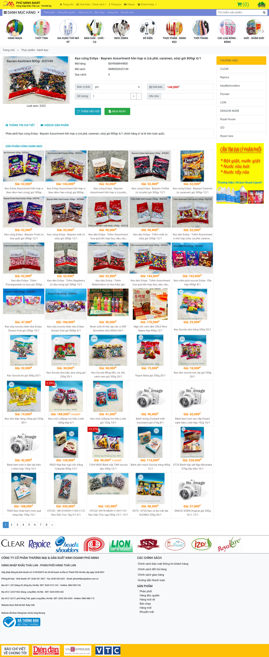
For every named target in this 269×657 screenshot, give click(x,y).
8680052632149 (118, 69)
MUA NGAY (117, 111)
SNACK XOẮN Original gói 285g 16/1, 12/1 (192, 512)
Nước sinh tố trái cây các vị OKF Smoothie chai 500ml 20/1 (108, 328)
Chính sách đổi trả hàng (152, 569)
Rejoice (224, 77)
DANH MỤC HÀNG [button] (20, 12)
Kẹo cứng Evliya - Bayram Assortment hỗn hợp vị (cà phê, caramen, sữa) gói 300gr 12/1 (108, 190)
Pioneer (224, 94)
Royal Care (226, 136)
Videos (129, 4)
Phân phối (49, 12)
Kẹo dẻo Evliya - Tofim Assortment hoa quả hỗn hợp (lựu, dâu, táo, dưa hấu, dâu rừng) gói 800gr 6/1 (150, 282)
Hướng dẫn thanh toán (151, 580)
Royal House (227, 119)
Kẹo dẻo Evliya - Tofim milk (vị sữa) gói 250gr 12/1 (150, 236)
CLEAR (224, 69)
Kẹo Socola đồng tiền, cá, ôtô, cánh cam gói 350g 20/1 (108, 374)
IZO (222, 127)
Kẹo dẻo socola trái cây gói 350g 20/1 (192, 374)
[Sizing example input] (187, 96)
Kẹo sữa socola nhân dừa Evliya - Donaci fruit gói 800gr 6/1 (66, 328)
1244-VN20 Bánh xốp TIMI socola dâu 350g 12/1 (108, 466)
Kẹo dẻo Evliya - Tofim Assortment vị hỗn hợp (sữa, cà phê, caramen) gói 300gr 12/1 (192, 236)
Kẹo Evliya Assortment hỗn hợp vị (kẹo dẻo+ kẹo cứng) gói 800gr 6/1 (66, 190)
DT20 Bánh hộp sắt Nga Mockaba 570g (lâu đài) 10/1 (192, 466)
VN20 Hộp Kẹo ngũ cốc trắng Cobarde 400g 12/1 (66, 466)
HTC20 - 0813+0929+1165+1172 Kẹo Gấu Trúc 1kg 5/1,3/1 (66, 512)
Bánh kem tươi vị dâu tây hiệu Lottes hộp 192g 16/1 (24, 466)
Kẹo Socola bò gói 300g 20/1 (24, 375)
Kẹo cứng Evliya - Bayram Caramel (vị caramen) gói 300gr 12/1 (192, 190)
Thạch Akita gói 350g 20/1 (150, 375)
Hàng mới (112, 12)
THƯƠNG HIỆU (229, 60)
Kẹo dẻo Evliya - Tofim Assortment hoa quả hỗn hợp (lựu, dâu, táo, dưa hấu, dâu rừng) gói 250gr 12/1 (108, 236)
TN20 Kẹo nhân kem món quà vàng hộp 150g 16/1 (24, 512)
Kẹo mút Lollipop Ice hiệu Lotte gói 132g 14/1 (108, 420)
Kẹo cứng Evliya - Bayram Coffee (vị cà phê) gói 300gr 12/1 (150, 190)
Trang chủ (67, 4)
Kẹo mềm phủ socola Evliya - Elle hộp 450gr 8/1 (192, 282)
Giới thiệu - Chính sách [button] (90, 4)
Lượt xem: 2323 (36, 106)
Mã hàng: (80, 63)
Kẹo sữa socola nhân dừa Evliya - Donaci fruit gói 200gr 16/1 (24, 328)
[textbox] (242, 12)
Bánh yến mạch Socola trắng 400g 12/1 (150, 466)
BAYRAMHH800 (118, 63)
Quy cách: (81, 74)
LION (223, 102)
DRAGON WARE (229, 110)
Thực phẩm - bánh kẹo (34, 50)
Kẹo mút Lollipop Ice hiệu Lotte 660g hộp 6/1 (66, 420)
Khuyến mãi (127, 12)
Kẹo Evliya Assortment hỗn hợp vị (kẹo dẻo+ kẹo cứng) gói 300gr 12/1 (24, 190)
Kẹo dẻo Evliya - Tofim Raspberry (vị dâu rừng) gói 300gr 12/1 (66, 282)
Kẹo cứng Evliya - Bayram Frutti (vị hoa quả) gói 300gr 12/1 (23, 236)
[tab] (20, 125)
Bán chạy (100, 12)
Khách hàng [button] (146, 4)
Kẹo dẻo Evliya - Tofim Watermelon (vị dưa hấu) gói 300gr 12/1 (108, 282)
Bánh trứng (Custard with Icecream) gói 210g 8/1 (150, 420)
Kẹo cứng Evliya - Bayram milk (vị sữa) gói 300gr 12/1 (66, 236)
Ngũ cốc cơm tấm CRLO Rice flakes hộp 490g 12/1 (150, 328)
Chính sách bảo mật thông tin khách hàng (163, 563)
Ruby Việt (30, 605)
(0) (246, 4)
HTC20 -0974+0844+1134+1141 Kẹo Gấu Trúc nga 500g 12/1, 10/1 (108, 512)
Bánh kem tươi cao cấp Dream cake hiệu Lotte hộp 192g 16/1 (192, 420)
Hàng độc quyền (66, 12)
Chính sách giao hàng (151, 574)
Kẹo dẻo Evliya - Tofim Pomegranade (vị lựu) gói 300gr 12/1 (24, 282)
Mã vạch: (80, 69)
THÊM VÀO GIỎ (88, 111)
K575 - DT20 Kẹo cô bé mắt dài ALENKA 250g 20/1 (150, 512)
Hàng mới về (85, 12)
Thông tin (115, 4)
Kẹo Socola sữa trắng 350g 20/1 (192, 329)
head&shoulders (230, 85)
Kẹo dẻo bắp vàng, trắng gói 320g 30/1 (24, 420)
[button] (8, 80)
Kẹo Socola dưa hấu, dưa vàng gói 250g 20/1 (66, 374)
